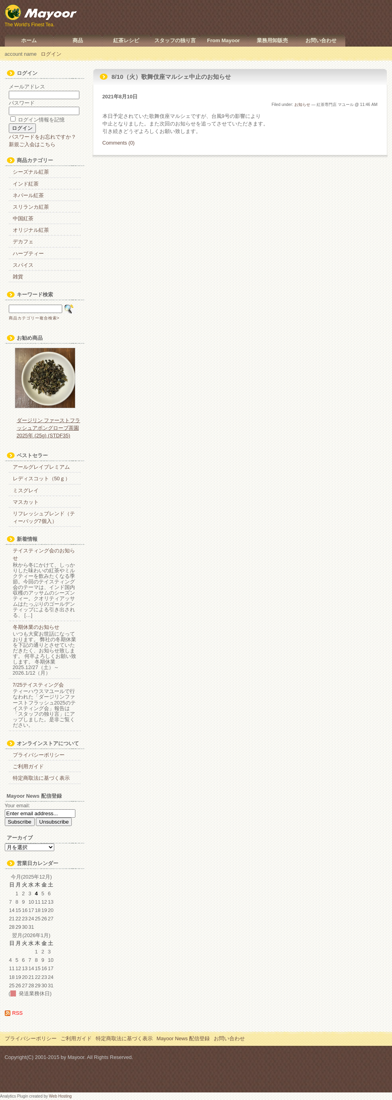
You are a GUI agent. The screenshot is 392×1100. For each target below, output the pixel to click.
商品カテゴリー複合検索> (34, 318)
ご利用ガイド (28, 766)
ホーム (29, 40)
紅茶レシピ (126, 40)
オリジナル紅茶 (31, 230)
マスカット (26, 502)
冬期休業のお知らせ (36, 627)
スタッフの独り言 (175, 40)
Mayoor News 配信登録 (183, 1038)
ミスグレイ (26, 490)
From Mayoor (223, 40)
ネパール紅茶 (28, 195)
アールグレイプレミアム (41, 467)
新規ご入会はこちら (32, 144)
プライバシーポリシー (39, 755)
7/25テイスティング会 (38, 685)
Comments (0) (118, 143)
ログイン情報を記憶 (37, 120)
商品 (78, 40)
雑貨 (18, 277)
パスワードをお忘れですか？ (42, 137)
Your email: (17, 805)
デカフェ (23, 242)
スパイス (23, 265)
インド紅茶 (26, 184)
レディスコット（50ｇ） (41, 478)
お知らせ (302, 104)
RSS (17, 1013)
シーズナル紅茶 (31, 172)
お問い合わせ (321, 40)
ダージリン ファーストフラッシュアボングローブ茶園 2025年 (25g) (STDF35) (49, 427)
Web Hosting (60, 1096)
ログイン (51, 54)
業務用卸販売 (272, 40)
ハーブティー (28, 253)
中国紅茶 (23, 218)
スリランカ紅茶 (31, 207)
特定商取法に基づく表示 (41, 778)
